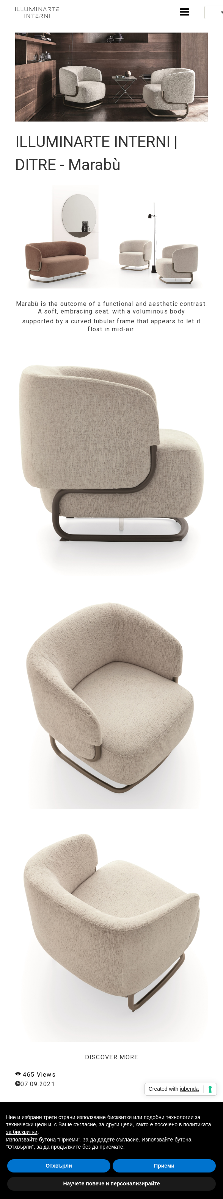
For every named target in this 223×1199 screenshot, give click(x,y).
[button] (184, 12)
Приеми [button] (164, 1166)
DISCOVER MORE (111, 1057)
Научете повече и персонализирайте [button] (111, 1183)
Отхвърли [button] (59, 1166)
